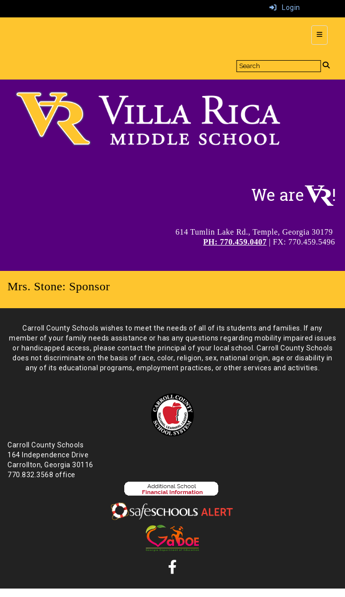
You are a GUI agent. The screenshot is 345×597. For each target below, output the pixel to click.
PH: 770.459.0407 (235, 242)
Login (284, 7)
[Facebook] (173, 570)
